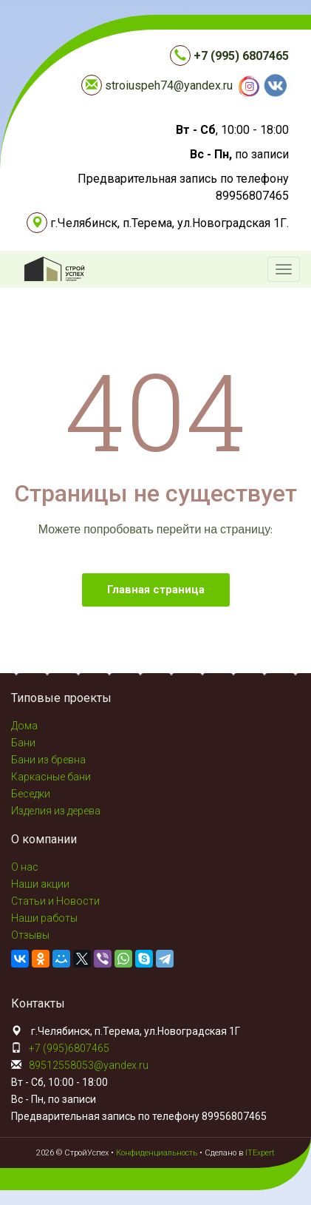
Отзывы (30, 935)
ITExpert (260, 1153)
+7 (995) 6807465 (241, 56)
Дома (24, 726)
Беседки (30, 794)
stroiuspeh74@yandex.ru (169, 85)
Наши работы (44, 918)
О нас (24, 867)
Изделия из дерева (55, 811)
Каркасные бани (51, 777)
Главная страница (156, 589)
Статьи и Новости (55, 901)
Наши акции (40, 884)
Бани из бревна (48, 760)
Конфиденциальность (156, 1153)
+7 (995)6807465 (69, 1048)
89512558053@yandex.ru (88, 1065)
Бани (23, 743)
